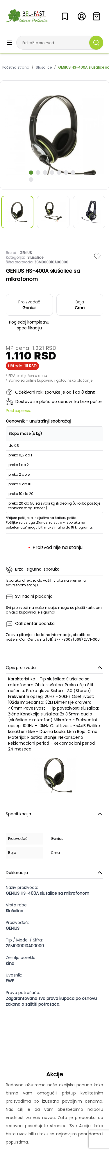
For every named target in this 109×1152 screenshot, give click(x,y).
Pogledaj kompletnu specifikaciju (29, 325)
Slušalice (44, 67)
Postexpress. (18, 410)
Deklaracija (54, 872)
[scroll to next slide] (30, 172)
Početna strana (15, 67)
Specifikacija (54, 813)
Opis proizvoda (54, 667)
